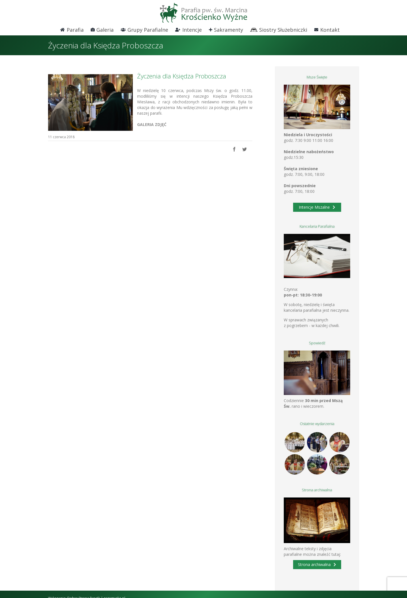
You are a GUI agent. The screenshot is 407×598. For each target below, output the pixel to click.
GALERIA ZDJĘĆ (151, 124)
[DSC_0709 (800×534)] (90, 102)
